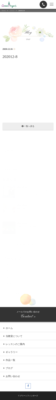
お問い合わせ (12, 376)
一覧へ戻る (28, 127)
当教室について (13, 336)
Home (4, 10)
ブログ (12, 10)
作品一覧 (9, 360)
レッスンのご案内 (14, 344)
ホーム (8, 328)
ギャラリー (11, 352)
